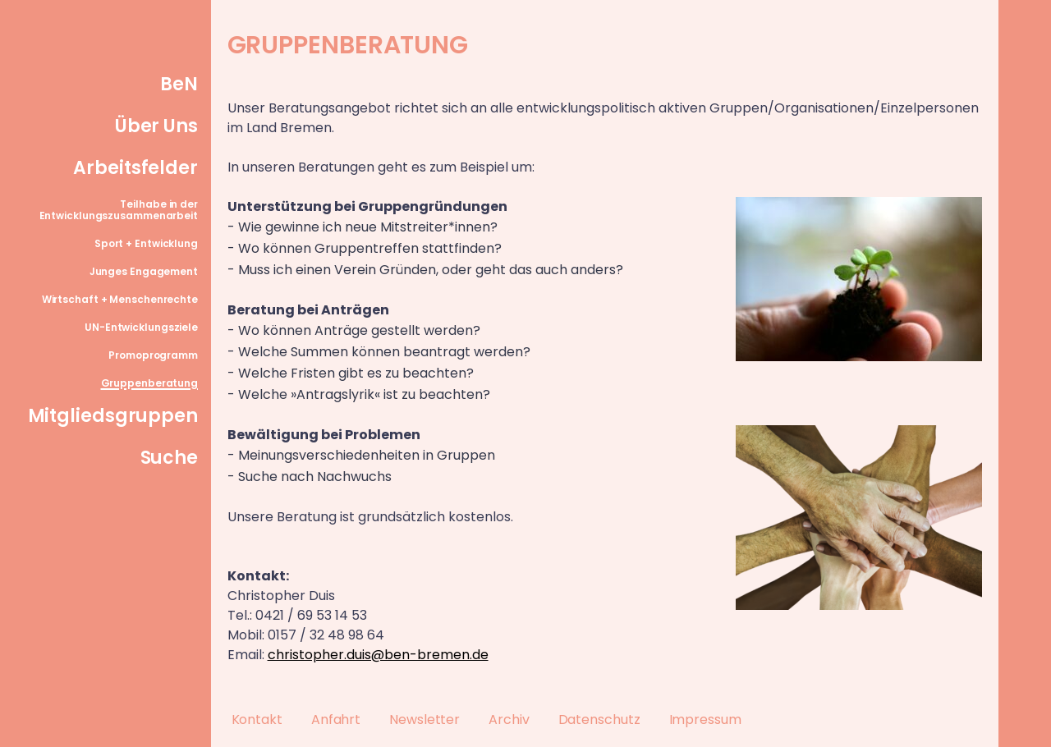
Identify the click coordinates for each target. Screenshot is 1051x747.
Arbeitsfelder (135, 168)
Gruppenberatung (150, 383)
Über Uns (156, 126)
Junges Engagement (143, 271)
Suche (169, 457)
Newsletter (424, 719)
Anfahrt (335, 719)
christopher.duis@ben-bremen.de (378, 654)
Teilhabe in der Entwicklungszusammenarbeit (118, 209)
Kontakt (257, 719)
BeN (179, 84)
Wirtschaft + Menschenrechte (120, 299)
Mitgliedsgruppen (113, 415)
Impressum (705, 719)
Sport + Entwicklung (146, 243)
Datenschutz (599, 719)
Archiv (509, 719)
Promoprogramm (153, 355)
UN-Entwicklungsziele (141, 327)
